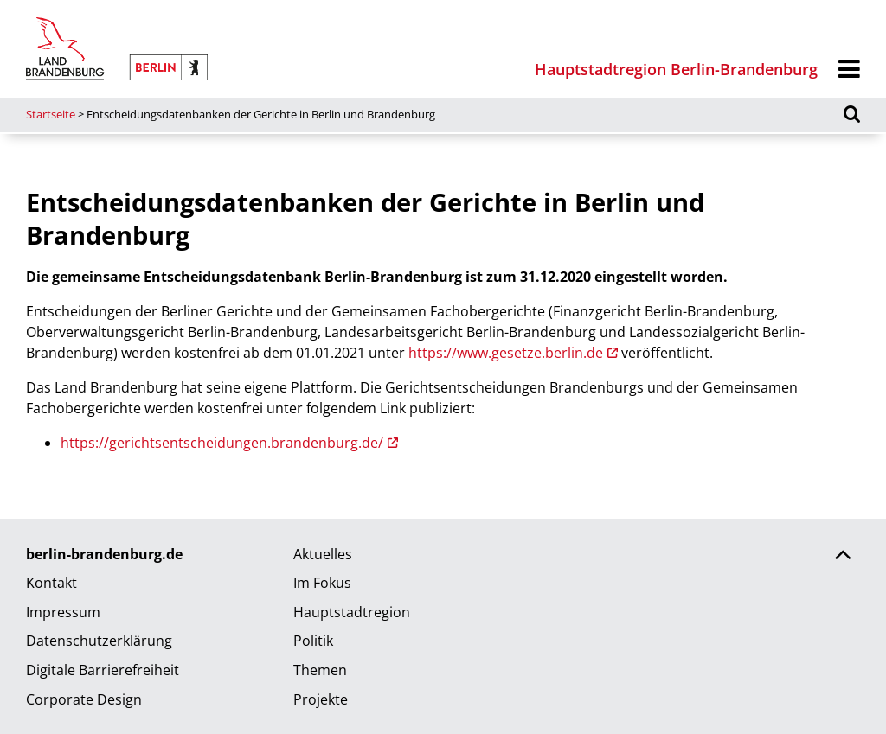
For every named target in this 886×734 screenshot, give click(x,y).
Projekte (320, 699)
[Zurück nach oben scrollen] (842, 556)
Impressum (63, 612)
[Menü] (849, 69)
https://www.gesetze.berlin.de (505, 352)
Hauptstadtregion (351, 612)
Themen (320, 670)
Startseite (50, 114)
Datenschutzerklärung (99, 640)
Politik (313, 640)
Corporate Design (84, 699)
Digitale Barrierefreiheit (102, 670)
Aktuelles (322, 554)
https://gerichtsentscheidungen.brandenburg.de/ (222, 442)
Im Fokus (322, 582)
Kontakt (51, 582)
